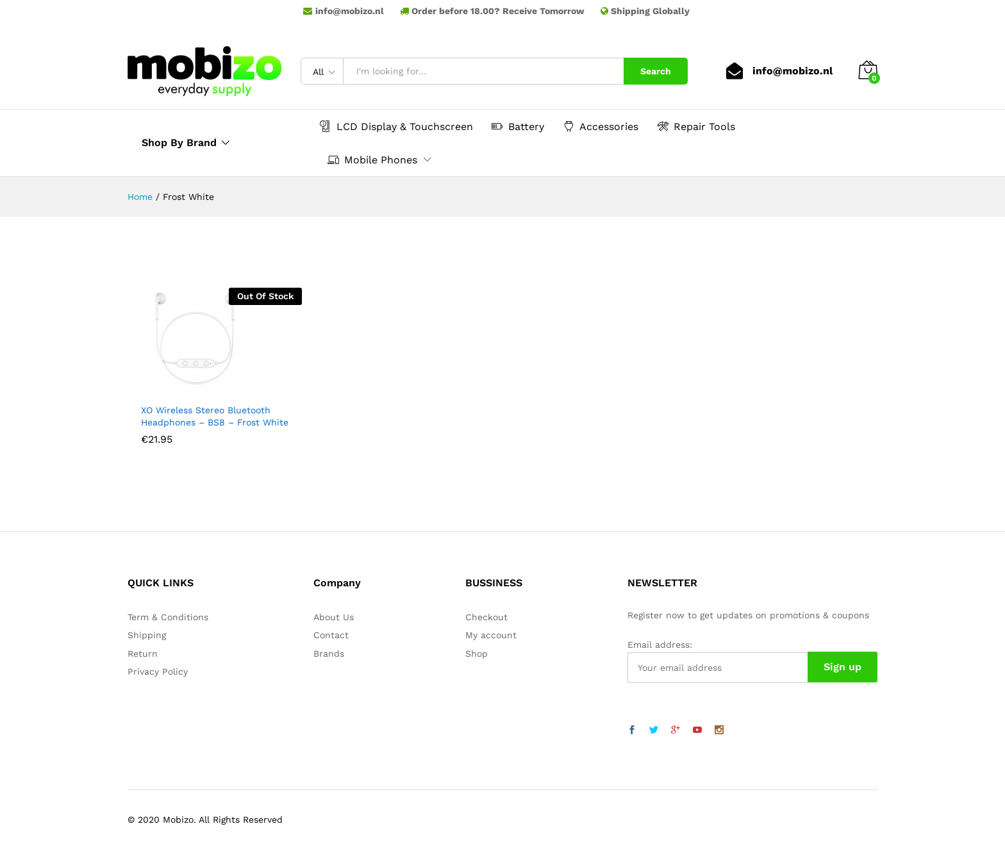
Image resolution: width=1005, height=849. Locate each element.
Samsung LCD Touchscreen (502, 28)
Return (143, 653)
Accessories (600, 126)
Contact (331, 635)
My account (491, 635)
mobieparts (502, 19)
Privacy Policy (158, 671)
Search (655, 71)
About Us (333, 617)
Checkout (486, 617)
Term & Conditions (168, 617)
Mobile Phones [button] (372, 159)
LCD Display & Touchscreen (396, 126)
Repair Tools (696, 126)
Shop (476, 653)
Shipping (147, 635)
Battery (518, 126)
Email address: (659, 644)
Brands (328, 653)
